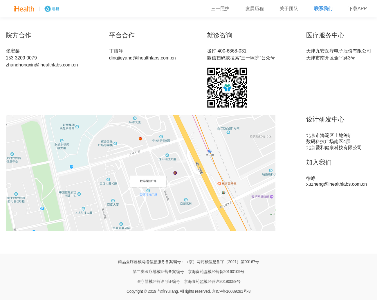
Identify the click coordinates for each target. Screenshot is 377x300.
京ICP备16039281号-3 (231, 291)
